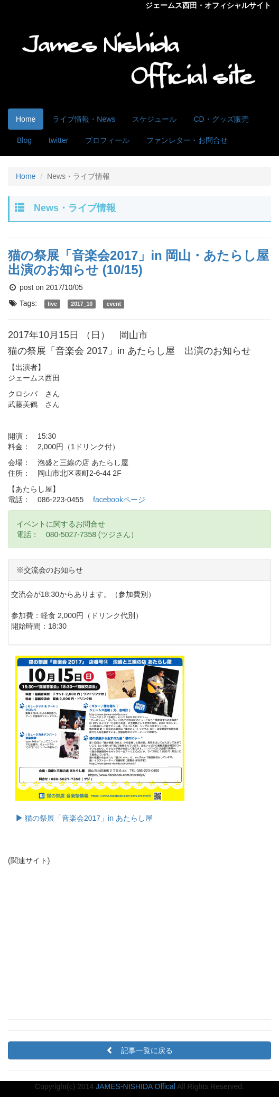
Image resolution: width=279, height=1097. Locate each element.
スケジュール (154, 119)
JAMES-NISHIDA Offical (135, 1086)
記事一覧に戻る (143, 1050)
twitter (58, 140)
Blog (24, 140)
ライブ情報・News (83, 119)
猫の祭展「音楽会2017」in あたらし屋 (99, 739)
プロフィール (107, 140)
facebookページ (119, 499)
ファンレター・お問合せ (187, 140)
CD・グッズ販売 (220, 119)
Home (25, 119)
